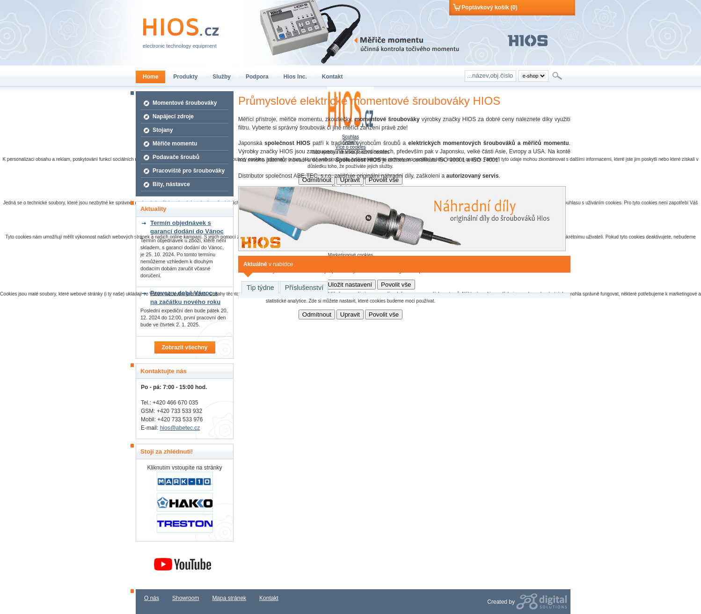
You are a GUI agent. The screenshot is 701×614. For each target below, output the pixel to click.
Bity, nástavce (171, 184)
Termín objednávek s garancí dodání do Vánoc (187, 227)
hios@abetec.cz (180, 428)
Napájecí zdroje (173, 116)
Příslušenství (304, 287)
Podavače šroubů (176, 157)
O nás (151, 598)
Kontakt (268, 598)
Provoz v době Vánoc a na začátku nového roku (185, 297)
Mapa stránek (229, 598)
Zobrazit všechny (184, 347)
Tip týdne (260, 287)
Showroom (185, 598)
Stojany (163, 130)
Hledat (558, 76)
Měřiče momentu (175, 143)
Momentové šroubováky (185, 103)
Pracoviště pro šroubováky (189, 170)
